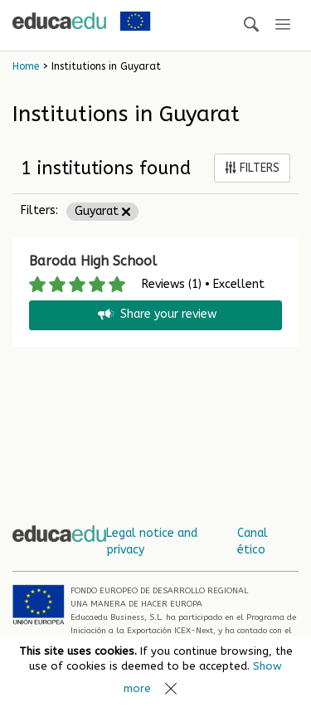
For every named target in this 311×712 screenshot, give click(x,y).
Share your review (155, 314)
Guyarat (102, 211)
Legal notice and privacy (151, 541)
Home (25, 66)
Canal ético (252, 541)
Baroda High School (93, 261)
